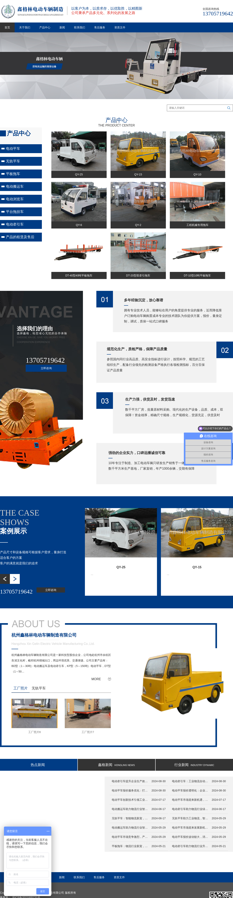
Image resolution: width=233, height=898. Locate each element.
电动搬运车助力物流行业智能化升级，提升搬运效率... (130, 827)
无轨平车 (13, 161)
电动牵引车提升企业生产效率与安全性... (130, 781)
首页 (7, 27)
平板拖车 (13, 174)
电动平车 (13, 149)
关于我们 (24, 27)
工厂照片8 (34, 732)
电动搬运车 (15, 186)
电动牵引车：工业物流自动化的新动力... (191, 781)
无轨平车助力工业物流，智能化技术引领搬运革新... (191, 818)
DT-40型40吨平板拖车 (79, 275)
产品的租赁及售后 (20, 237)
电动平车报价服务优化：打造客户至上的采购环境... (130, 790)
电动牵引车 (15, 224)
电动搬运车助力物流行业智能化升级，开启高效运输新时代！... (130, 809)
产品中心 (44, 27)
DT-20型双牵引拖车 (138, 275)
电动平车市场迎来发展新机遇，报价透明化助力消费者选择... (191, 827)
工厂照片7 (88, 732)
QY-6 (79, 225)
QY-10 (197, 174)
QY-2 (138, 225)
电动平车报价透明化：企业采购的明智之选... (191, 790)
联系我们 (79, 27)
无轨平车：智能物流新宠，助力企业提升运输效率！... (130, 818)
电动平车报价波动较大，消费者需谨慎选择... (191, 836)
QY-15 (138, 174)
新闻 (62, 27)
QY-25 (79, 174)
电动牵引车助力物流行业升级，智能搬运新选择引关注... (191, 846)
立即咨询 (46, 368)
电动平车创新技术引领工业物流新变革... (130, 799)
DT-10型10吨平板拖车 (197, 275)
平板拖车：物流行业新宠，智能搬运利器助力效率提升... (130, 846)
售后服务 (99, 27)
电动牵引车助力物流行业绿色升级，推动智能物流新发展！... (191, 809)
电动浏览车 (15, 199)
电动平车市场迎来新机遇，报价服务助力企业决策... (191, 799)
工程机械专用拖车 (197, 225)
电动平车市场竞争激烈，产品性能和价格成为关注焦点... (130, 836)
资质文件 (119, 27)
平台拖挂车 (15, 212)
